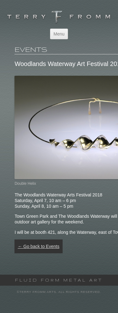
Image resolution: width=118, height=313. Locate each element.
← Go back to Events (38, 246)
